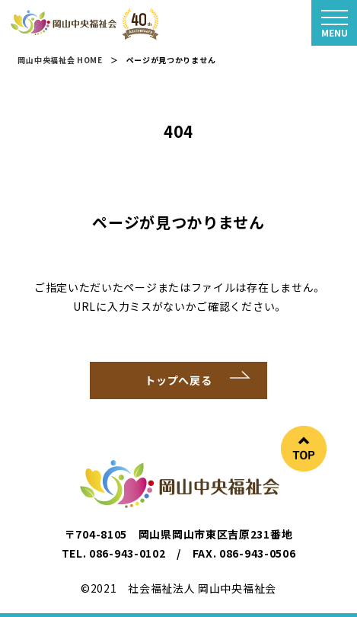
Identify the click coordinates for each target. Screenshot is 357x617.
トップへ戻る (178, 380)
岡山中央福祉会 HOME (60, 60)
